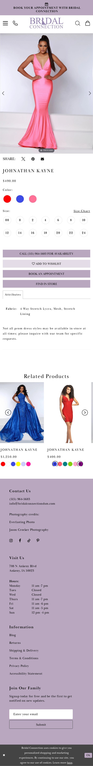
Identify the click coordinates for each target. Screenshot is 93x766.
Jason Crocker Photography (28, 530)
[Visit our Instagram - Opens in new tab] (11, 540)
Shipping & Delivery (24, 650)
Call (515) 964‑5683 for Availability (47, 254)
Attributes (13, 295)
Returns (15, 643)
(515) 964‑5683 (19, 499)
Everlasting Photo (22, 522)
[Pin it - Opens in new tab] (33, 159)
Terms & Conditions (23, 658)
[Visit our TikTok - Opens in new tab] (28, 540)
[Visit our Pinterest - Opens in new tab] (37, 540)
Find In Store (46, 284)
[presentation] (23, 412)
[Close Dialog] (4, 755)
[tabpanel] (46, 93)
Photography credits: (24, 514)
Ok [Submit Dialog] (88, 755)
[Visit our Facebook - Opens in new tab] (20, 540)
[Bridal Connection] (46, 23)
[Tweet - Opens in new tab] (23, 159)
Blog (12, 635)
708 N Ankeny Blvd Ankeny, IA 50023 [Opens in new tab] (23, 568)
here (69, 762)
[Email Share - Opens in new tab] (42, 159)
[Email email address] (41, 714)
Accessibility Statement (25, 674)
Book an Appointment (46, 274)
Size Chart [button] (82, 211)
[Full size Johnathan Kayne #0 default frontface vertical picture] (46, 93)
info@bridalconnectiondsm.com (32, 504)
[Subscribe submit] (41, 724)
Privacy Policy (19, 666)
